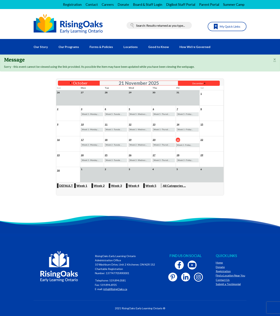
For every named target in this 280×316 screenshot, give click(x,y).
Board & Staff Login (147, 4)
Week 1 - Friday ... (185, 129)
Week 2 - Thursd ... (162, 145)
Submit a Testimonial (228, 284)
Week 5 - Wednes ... (138, 114)
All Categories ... (174, 185)
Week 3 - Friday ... (185, 160)
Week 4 (133, 185)
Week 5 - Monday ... (90, 114)
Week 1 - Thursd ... (162, 129)
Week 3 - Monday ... (90, 160)
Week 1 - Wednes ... (138, 129)
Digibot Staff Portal (180, 4)
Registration (72, 4)
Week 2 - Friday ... (184, 145)
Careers (108, 4)
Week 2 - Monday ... (90, 145)
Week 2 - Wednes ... (138, 145)
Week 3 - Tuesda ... (114, 160)
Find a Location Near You (230, 275)
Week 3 (116, 185)
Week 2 (99, 185)
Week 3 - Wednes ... (138, 160)
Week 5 (151, 185)
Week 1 (82, 185)
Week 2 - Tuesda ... (114, 145)
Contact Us (223, 279)
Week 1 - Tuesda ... (114, 129)
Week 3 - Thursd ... (162, 160)
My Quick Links (230, 26)
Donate (123, 4)
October (80, 83)
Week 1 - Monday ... (90, 129)
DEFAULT (66, 185)
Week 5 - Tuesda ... (114, 114)
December (197, 83)
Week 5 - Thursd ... (162, 114)
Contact (92, 4)
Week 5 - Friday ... (185, 114)
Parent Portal (209, 4)
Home (219, 262)
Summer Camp (234, 4)
